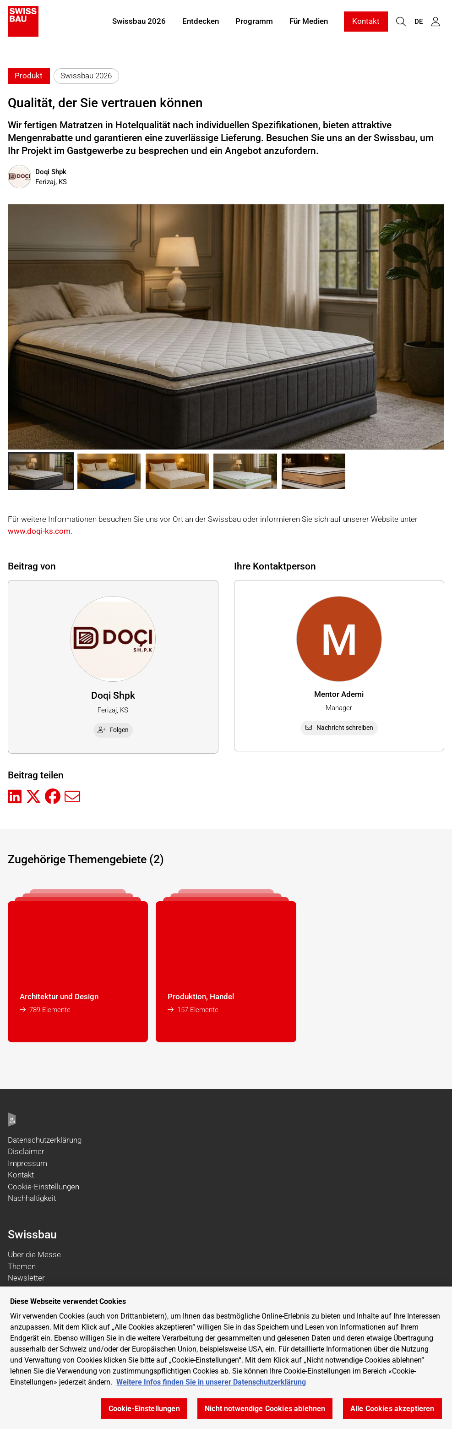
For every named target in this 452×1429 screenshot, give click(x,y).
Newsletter (26, 1277)
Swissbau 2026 (139, 22)
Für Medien (308, 22)
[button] (41, 471)
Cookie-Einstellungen (43, 1186)
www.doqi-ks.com (39, 531)
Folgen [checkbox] (113, 730)
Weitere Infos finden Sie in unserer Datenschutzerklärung (211, 1382)
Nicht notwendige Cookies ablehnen (265, 1408)
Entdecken (200, 22)
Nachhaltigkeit (32, 1198)
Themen (22, 1266)
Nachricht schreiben (339, 727)
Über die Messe (34, 1254)
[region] (226, 1358)
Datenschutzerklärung (45, 1139)
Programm (254, 22)
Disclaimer (26, 1151)
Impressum (27, 1163)
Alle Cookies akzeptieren (392, 1408)
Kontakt (366, 22)
